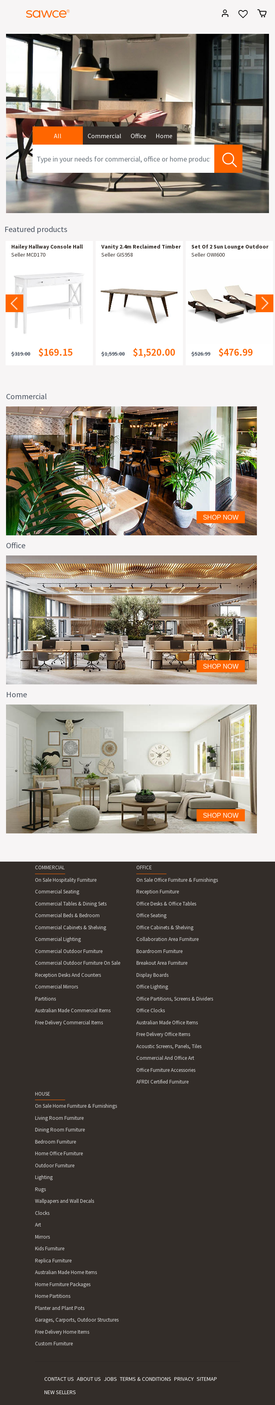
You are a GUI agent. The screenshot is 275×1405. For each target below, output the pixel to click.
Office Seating (151, 915)
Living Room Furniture (59, 1118)
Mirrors (42, 1236)
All (58, 136)
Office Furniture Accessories (165, 1070)
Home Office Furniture (59, 1153)
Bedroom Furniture (55, 1141)
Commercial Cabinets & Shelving (70, 927)
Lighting (44, 1177)
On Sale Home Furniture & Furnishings (76, 1105)
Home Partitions (52, 1296)
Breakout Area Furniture (161, 962)
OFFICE (144, 867)
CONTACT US (59, 1378)
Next (264, 303)
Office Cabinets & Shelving (164, 927)
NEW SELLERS (60, 1392)
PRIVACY (184, 1378)
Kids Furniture (49, 1248)
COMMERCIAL (50, 867)
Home (164, 136)
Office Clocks (150, 1010)
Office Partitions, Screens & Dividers (174, 998)
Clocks (42, 1213)
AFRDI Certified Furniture (162, 1081)
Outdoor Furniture (54, 1165)
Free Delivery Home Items (62, 1331)
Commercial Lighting (58, 939)
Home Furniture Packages (62, 1284)
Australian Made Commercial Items (73, 1010)
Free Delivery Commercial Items (69, 1022)
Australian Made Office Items (167, 1022)
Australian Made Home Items (66, 1272)
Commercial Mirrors (56, 986)
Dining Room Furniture (60, 1129)
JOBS (110, 1378)
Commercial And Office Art (165, 1058)
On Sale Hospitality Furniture (65, 880)
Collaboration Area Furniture (167, 939)
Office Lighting (152, 986)
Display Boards (152, 975)
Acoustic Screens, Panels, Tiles (168, 1046)
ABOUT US (89, 1378)
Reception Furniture (157, 891)
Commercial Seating (57, 891)
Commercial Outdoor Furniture (69, 951)
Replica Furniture (53, 1260)
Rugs (40, 1189)
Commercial (104, 136)
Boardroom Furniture (159, 951)
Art (38, 1224)
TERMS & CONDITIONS (145, 1378)
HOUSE (42, 1093)
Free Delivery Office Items (163, 1034)
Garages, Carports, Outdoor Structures (77, 1319)
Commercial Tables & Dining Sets (71, 903)
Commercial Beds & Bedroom (67, 915)
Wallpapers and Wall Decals (64, 1201)
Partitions (45, 998)
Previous (14, 303)
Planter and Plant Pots (59, 1308)
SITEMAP (207, 1378)
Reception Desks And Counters (68, 975)
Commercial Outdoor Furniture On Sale (77, 962)
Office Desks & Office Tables (166, 903)
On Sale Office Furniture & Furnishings (177, 880)
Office (138, 136)
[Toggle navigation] (9, 15)
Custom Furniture (54, 1343)
